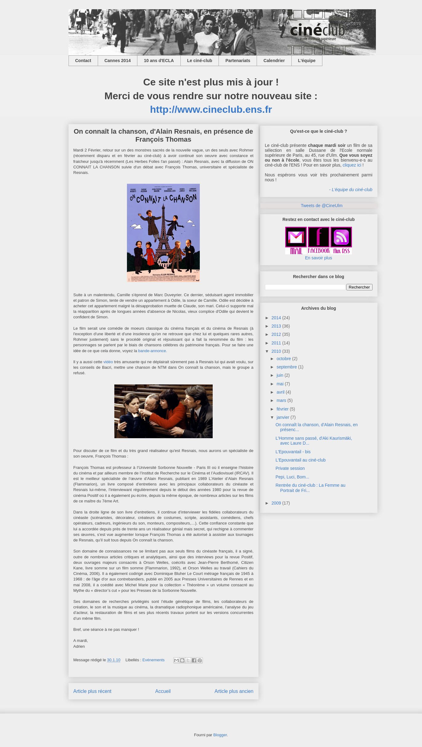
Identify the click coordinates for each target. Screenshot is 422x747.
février (283, 409)
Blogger (220, 735)
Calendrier (274, 60)
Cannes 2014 (118, 60)
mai (280, 383)
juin (280, 375)
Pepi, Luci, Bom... (292, 476)
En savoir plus (318, 257)
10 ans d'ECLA (159, 60)
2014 (276, 317)
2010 (276, 351)
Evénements (153, 660)
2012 (276, 334)
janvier (283, 417)
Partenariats (237, 60)
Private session (290, 468)
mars (281, 400)
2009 (276, 503)
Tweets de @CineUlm (322, 205)
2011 (276, 342)
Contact (83, 60)
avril (281, 392)
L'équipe (307, 60)
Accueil (163, 691)
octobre (284, 358)
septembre (287, 366)
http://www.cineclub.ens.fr (211, 109)
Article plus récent (92, 691)
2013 (276, 326)
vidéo (108, 362)
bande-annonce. (152, 350)
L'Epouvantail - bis (292, 451)
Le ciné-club (199, 60)
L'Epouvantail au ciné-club (300, 460)
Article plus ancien (234, 691)
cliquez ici (352, 165)
